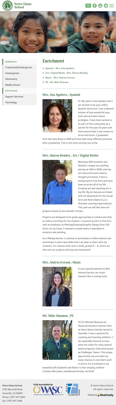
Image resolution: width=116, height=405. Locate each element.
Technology (11, 102)
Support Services (14, 96)
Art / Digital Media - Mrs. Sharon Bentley (66, 73)
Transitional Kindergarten (18, 67)
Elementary (11, 79)
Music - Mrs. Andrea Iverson (60, 77)
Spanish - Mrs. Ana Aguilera (59, 68)
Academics (11, 61)
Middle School (12, 85)
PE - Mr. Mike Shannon (56, 82)
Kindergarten (12, 73)
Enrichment (11, 90)
